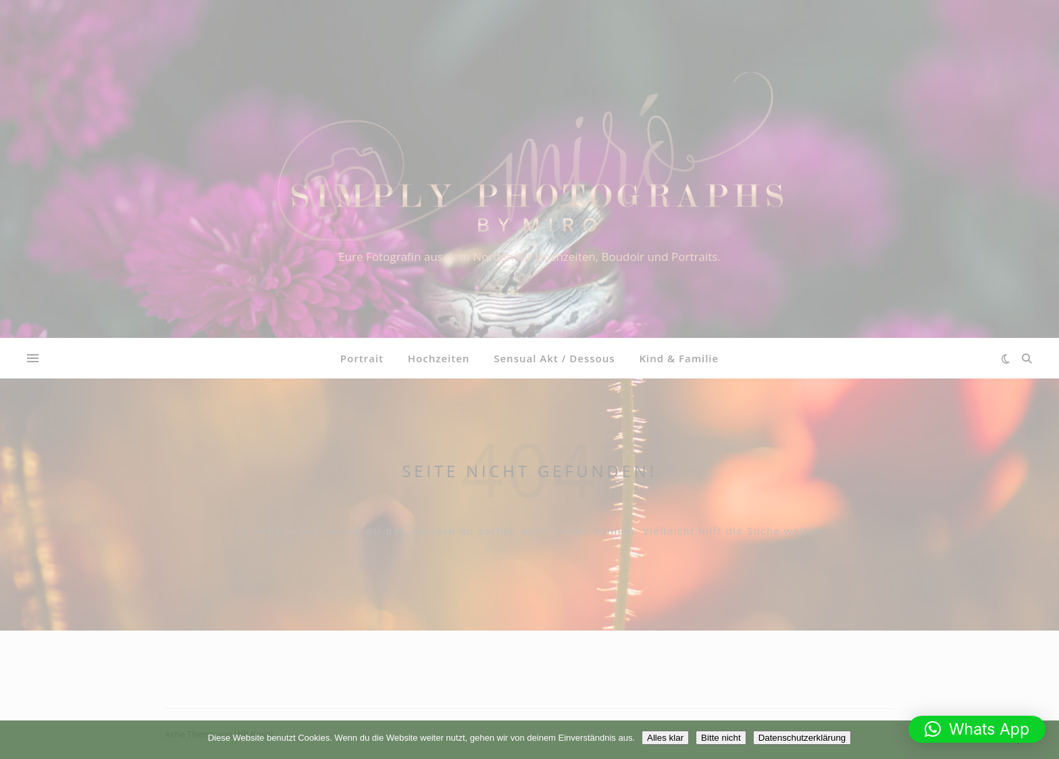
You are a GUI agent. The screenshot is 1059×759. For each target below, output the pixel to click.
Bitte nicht (721, 738)
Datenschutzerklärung (802, 738)
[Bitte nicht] (1042, 740)
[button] (976, 729)
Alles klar (665, 738)
